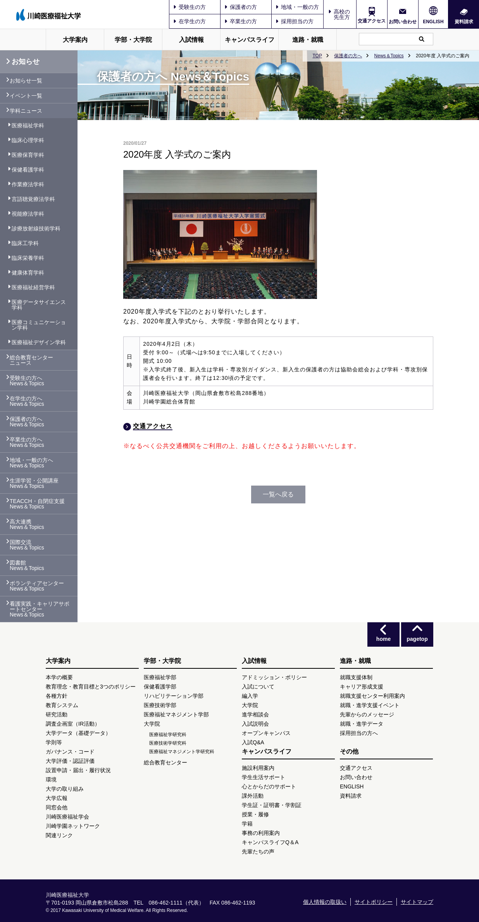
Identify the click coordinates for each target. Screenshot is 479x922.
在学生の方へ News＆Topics (27, 401)
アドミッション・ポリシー (274, 677)
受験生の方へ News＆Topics (27, 380)
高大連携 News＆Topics (27, 524)
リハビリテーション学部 (173, 696)
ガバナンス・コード (70, 752)
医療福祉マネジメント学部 (176, 714)
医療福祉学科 (28, 125)
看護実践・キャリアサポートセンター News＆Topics (39, 609)
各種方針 (56, 696)
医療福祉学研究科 (167, 734)
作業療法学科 (28, 184)
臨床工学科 (25, 243)
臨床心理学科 (28, 140)
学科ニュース (26, 111)
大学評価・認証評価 (70, 761)
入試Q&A (253, 742)
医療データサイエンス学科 (39, 305)
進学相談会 (255, 714)
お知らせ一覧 (26, 80)
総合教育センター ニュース (31, 360)
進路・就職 (307, 39)
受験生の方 (189, 7)
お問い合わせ (403, 21)
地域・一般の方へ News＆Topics (31, 463)
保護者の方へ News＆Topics (27, 422)
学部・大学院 (133, 39)
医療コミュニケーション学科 (39, 325)
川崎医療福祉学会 (67, 817)
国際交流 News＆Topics (27, 545)
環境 (51, 779)
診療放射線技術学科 (36, 228)
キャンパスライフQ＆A (270, 842)
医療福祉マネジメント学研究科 (181, 751)
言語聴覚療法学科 (33, 199)
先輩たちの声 (258, 851)
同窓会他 (56, 807)
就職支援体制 (356, 677)
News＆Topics (389, 55)
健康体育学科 (28, 273)
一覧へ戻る (278, 494)
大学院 (152, 724)
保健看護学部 (160, 686)
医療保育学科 (28, 155)
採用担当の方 (295, 21)
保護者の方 (240, 7)
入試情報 (191, 39)
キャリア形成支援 (361, 686)
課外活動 (253, 796)
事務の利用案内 (261, 833)
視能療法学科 (28, 214)
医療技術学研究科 (167, 743)
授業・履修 (255, 814)
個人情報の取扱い (324, 902)
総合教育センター (165, 762)
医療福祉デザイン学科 (39, 342)
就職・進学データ (361, 724)
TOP (317, 55)
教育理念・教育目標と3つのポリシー (91, 686)
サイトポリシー (374, 902)
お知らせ (23, 61)
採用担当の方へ (359, 733)
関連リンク (59, 835)
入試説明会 (255, 724)
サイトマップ (417, 902)
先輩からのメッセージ (367, 714)
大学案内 (75, 39)
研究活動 (56, 714)
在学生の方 (189, 21)
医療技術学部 (160, 705)
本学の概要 (59, 677)
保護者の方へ (348, 55)
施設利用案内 (258, 768)
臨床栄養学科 (28, 258)
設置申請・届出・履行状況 (78, 770)
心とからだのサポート (269, 786)
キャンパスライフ (249, 39)
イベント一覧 (26, 96)
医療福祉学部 (160, 677)
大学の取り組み (65, 789)
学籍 (247, 824)
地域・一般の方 (297, 7)
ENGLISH (433, 21)
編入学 (250, 696)
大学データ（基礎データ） (78, 733)
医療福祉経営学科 (33, 287)
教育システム (62, 705)
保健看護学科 (28, 170)
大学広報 (56, 798)
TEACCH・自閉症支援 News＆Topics (37, 504)
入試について (258, 686)
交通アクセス (372, 21)
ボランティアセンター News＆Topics (37, 586)
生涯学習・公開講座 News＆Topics (34, 483)
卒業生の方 (240, 21)
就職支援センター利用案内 (372, 696)
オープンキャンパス (266, 733)
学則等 (54, 742)
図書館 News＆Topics (27, 565)
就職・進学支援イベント (370, 705)
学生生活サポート (263, 777)
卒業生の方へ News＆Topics (27, 442)
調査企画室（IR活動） (73, 724)
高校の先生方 (342, 14)
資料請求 (464, 21)
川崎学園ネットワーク (73, 826)
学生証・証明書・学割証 (272, 805)
